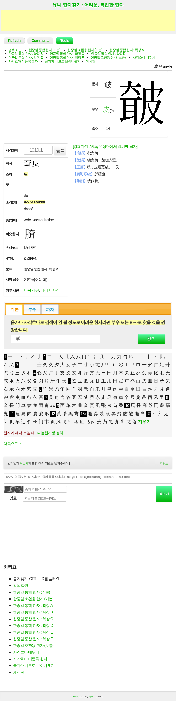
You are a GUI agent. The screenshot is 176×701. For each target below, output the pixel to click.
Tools (64, 41)
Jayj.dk (90, 697)
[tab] (14, 309)
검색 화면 (14, 50)
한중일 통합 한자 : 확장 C (67, 54)
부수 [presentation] (32, 309)
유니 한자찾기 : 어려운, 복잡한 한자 (88, 4)
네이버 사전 (50, 290)
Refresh (14, 41)
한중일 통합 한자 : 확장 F (67, 57)
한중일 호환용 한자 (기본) (85, 50)
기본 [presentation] (14, 309)
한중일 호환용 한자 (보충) (108, 57)
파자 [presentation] (50, 309)
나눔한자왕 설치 (50, 433)
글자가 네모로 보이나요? (62, 61)
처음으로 (12, 444)
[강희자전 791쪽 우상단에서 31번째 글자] (105, 146)
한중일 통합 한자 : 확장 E (25, 57)
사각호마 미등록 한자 (23, 61)
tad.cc (75, 697)
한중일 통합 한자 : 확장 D (108, 54)
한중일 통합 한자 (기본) (44, 50)
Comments (40, 41)
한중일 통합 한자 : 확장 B (25, 54)
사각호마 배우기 (144, 57)
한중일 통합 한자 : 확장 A (127, 50)
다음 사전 (31, 290)
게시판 (90, 61)
